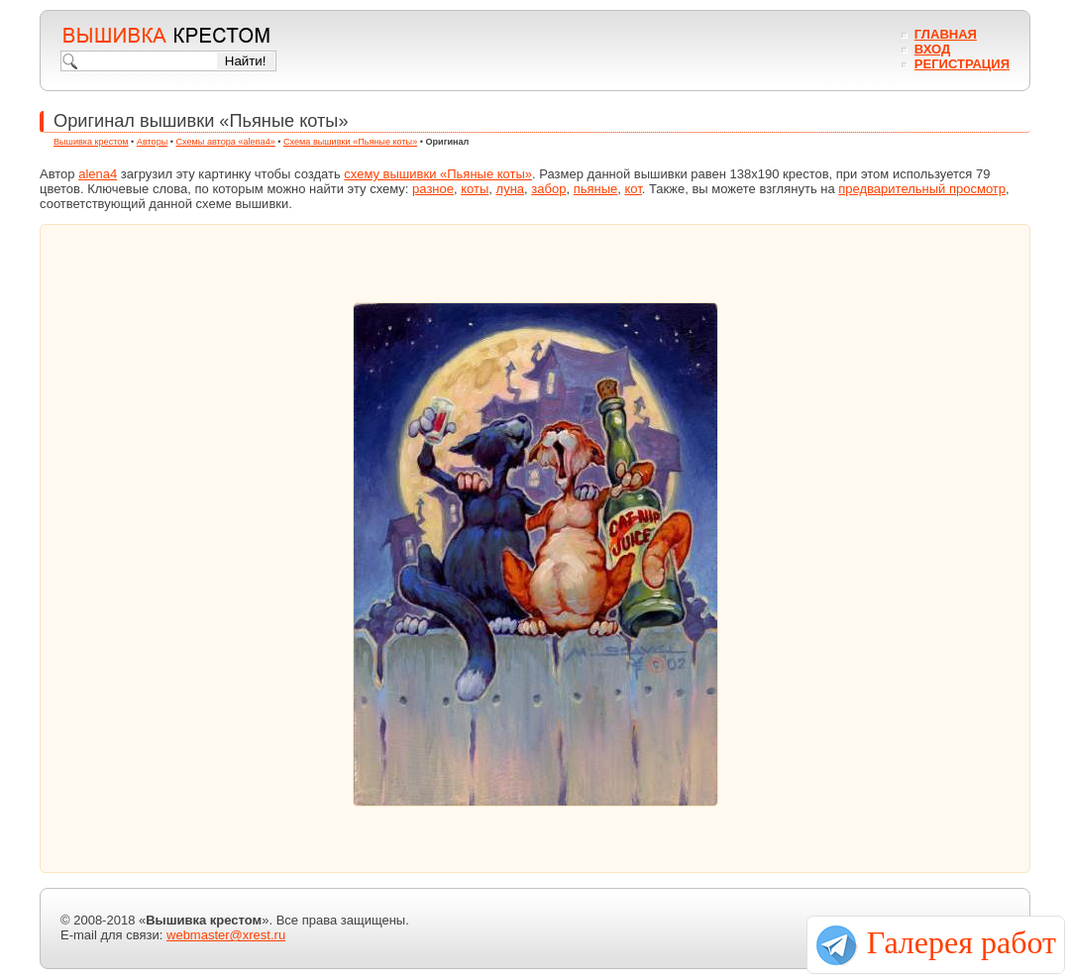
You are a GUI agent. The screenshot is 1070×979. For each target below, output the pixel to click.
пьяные (596, 188)
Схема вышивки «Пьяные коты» (350, 142)
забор (548, 188)
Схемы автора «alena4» (225, 142)
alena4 (97, 173)
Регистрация (962, 63)
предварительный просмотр (922, 188)
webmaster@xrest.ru (225, 934)
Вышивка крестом (91, 142)
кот (632, 188)
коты (474, 188)
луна (510, 188)
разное (433, 188)
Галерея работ (961, 942)
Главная (945, 34)
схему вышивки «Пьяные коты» (438, 173)
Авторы (152, 142)
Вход (932, 49)
